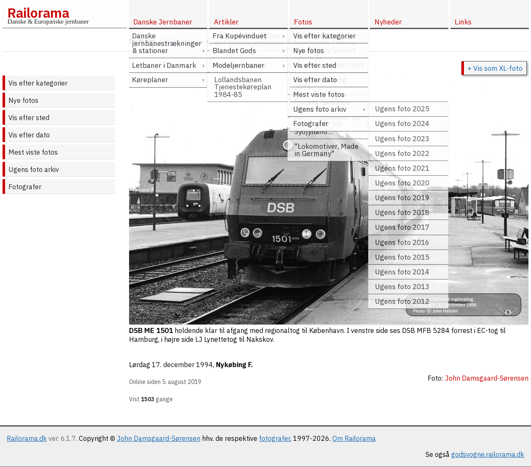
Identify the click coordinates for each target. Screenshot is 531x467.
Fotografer (24, 187)
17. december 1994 (182, 364)
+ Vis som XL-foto (495, 68)
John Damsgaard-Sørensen (158, 438)
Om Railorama (354, 438)
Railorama (38, 12)
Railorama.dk (27, 438)
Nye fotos (23, 100)
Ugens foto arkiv (33, 169)
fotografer (274, 438)
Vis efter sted (28, 117)
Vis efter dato (29, 135)
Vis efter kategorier (37, 83)
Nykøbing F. (234, 364)
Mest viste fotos (33, 152)
